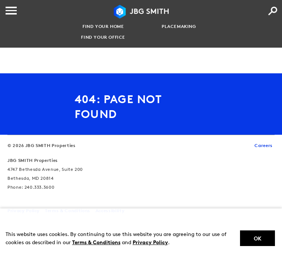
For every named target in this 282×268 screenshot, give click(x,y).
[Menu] (11, 11)
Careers (264, 145)
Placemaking (179, 26)
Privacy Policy (150, 242)
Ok (257, 238)
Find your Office (103, 37)
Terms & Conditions (96, 242)
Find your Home (103, 26)
